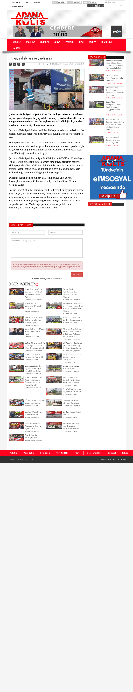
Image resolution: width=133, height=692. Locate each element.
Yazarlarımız (17, 7)
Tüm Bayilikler (62, 453)
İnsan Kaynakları (94, 453)
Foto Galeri (45, 453)
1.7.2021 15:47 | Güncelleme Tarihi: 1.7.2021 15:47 (67, 64)
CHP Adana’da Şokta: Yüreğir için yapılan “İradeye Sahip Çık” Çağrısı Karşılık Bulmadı (72, 345)
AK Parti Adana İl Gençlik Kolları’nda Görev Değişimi (113, 134)
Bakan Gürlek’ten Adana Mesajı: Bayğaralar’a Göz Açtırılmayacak (33, 426)
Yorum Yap (76, 275)
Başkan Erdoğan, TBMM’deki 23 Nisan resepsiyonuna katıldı (34, 331)
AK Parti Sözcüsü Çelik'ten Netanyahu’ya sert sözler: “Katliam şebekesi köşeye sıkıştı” (115, 117)
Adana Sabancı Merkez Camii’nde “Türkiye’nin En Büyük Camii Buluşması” (71, 380)
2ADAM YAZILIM (119, 459)
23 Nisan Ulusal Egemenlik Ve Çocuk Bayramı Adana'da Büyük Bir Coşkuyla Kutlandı (35, 345)
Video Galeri (29, 453)
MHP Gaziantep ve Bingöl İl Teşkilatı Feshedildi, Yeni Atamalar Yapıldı (34, 320)
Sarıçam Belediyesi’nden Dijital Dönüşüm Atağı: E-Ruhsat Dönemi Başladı (33, 368)
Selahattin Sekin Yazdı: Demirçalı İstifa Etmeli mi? (114, 73)
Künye (27, 2)
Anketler (13, 453)
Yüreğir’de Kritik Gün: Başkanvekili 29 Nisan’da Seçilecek (33, 305)
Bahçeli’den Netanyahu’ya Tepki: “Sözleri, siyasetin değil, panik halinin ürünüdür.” (114, 99)
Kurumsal (112, 453)
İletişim (37, 2)
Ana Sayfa (16, 2)
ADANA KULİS (27, 459)
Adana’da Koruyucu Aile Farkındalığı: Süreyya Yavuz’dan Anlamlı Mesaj (71, 426)
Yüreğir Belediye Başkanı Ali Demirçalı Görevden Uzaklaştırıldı (72, 357)
